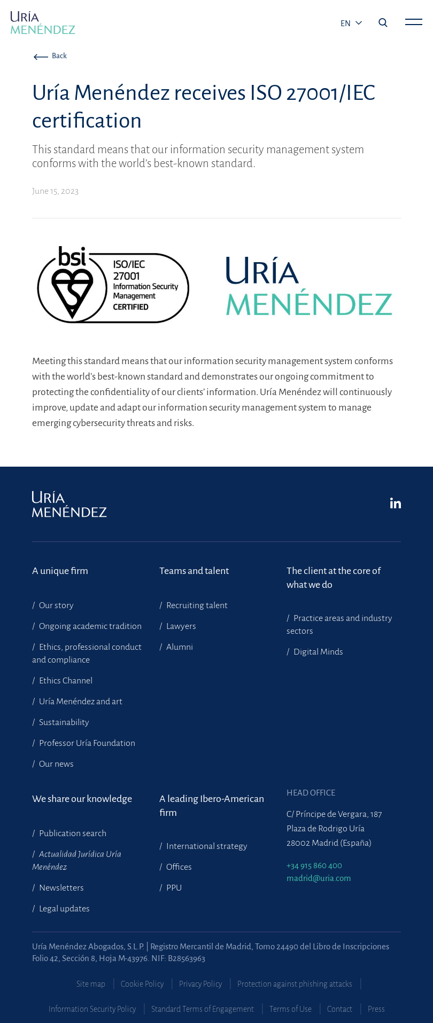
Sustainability (63, 722)
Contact (339, 1009)
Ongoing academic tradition (89, 626)
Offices (178, 867)
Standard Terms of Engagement (202, 1009)
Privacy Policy (200, 984)
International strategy (206, 846)
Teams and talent (194, 570)
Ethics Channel (64, 681)
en (346, 23)
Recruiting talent (196, 605)
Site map (90, 984)
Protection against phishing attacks (294, 984)
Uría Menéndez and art (79, 701)
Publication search (71, 833)
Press (376, 1009)
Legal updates (63, 909)
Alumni (179, 647)
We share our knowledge (82, 798)
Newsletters (60, 888)
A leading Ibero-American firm (211, 805)
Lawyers (180, 626)
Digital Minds (317, 652)
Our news (55, 764)
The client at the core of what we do (334, 577)
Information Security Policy (92, 1009)
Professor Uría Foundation (86, 743)
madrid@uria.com (319, 878)
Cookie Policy (142, 984)
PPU (173, 888)
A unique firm (60, 570)
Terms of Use (290, 1009)
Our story (55, 605)
